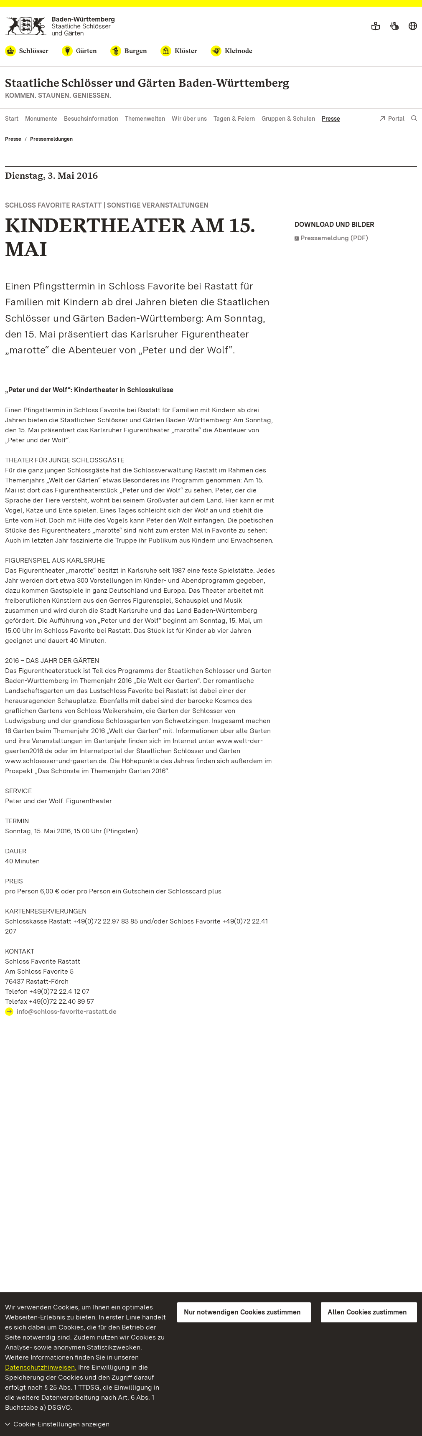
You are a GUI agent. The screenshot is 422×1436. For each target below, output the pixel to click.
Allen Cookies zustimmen (367, 1312)
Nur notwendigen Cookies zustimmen (242, 1312)
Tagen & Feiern (234, 118)
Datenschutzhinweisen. (40, 1367)
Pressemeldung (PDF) (334, 238)
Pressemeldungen (51, 139)
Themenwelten (145, 118)
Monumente (41, 118)
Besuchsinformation (91, 118)
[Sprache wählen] (412, 26)
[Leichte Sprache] (375, 26)
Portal (391, 119)
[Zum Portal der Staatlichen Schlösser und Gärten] (60, 26)
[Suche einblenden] (414, 118)
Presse (331, 118)
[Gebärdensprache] (394, 26)
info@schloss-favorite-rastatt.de (67, 1011)
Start (11, 118)
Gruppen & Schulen (288, 118)
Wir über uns (189, 118)
